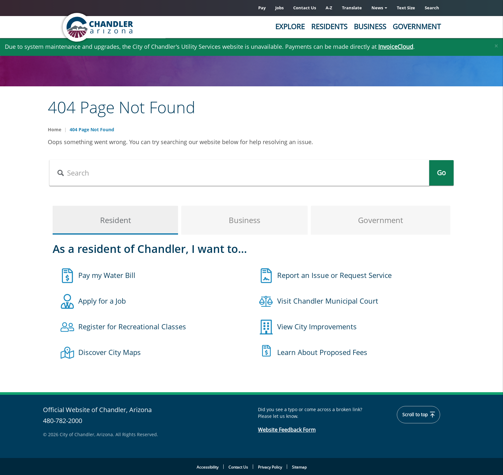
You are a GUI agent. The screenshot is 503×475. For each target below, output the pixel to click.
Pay (262, 8)
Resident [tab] (115, 220)
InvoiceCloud (395, 46)
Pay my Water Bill (106, 275)
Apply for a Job (102, 301)
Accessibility (207, 467)
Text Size (406, 8)
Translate (352, 8)
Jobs (279, 8)
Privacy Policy (270, 467)
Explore (290, 26)
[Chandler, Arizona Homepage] (123, 27)
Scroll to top (418, 415)
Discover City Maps (109, 352)
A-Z (329, 8)
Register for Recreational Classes (132, 326)
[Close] (496, 44)
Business (370, 26)
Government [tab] (380, 220)
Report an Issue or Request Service (334, 275)
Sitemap (299, 467)
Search (432, 8)
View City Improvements (317, 326)
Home (54, 129)
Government (417, 26)
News (379, 8)
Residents (329, 26)
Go (441, 172)
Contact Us (304, 8)
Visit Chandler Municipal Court (327, 301)
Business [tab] (244, 220)
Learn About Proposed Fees (322, 352)
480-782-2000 (62, 420)
